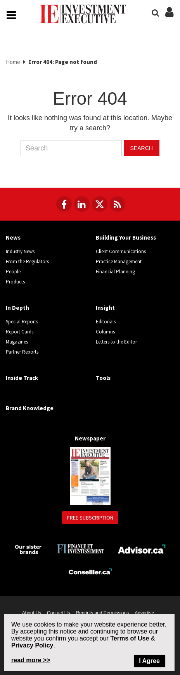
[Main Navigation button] (11, 15)
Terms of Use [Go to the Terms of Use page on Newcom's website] (129, 638)
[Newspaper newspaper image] (90, 475)
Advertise (144, 613)
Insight (105, 307)
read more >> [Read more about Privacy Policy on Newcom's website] (30, 660)
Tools (103, 378)
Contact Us (58, 613)
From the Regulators (27, 261)
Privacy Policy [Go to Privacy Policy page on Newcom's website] (32, 645)
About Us (31, 613)
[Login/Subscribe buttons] (169, 16)
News (13, 237)
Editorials (106, 321)
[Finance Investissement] (80, 548)
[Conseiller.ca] (90, 571)
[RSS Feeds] (117, 204)
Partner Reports (22, 352)
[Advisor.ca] (142, 548)
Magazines (17, 341)
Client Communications (121, 251)
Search (141, 148)
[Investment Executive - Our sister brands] (28, 548)
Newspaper (90, 438)
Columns (105, 331)
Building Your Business (126, 237)
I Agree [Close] (149, 661)
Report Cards (19, 331)
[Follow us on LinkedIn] (82, 204)
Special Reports (22, 321)
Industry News (20, 251)
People (13, 271)
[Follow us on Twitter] (99, 204)
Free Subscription (90, 517)
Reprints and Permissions (102, 613)
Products (15, 281)
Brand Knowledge (30, 408)
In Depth (17, 307)
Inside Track (22, 378)
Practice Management (119, 261)
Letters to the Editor (116, 341)
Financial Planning (115, 271)
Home (13, 62)
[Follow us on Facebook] (64, 204)
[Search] (155, 13)
